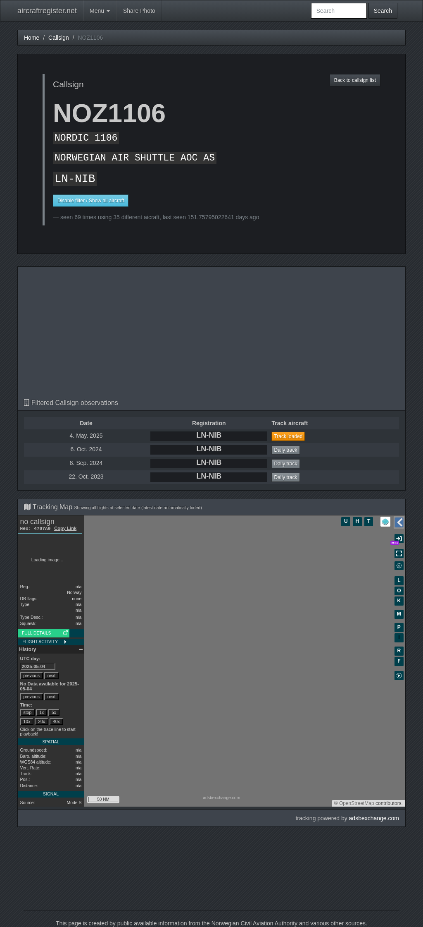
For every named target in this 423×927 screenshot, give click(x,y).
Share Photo (139, 10)
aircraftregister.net (47, 11)
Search (383, 10)
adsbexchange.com (374, 818)
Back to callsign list (355, 80)
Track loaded (288, 436)
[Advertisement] (211, 337)
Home (31, 37)
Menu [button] (100, 10)
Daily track (285, 450)
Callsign (58, 37)
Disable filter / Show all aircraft (90, 201)
